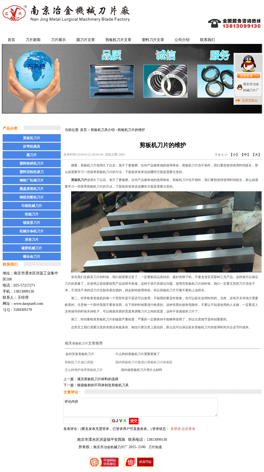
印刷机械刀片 (31, 206)
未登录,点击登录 (182, 432)
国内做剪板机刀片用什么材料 (141, 370)
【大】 (256, 155)
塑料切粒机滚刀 (32, 172)
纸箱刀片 (32, 214)
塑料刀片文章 (153, 40)
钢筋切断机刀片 (32, 197)
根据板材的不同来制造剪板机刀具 (103, 385)
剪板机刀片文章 (118, 40)
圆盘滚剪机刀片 (32, 189)
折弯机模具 (31, 146)
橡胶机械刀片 (31, 248)
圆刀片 (31, 155)
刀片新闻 (33, 40)
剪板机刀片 (31, 138)
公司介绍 (182, 40)
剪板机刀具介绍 (103, 130)
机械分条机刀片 (32, 231)
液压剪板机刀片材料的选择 (97, 379)
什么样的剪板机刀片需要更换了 (137, 354)
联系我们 (207, 40)
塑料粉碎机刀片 (32, 163)
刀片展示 (58, 40)
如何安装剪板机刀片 (80, 354)
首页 (11, 40)
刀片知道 (155, 450)
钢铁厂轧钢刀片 (32, 180)
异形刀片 (32, 240)
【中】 (245, 155)
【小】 (234, 155)
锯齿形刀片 (31, 223)
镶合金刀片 (31, 256)
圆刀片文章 (85, 40)
